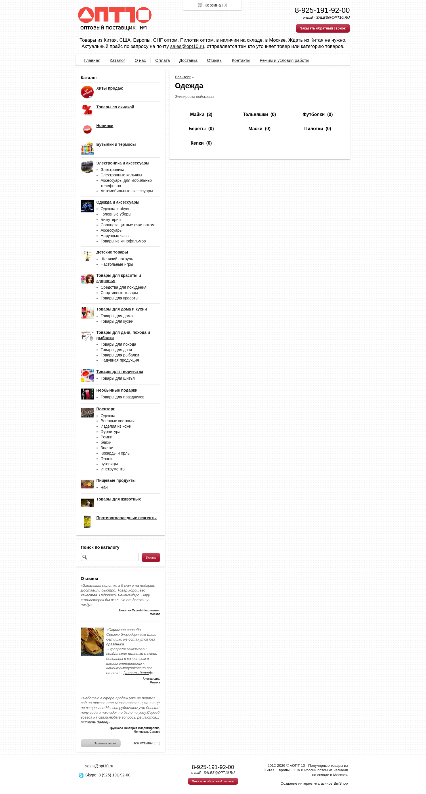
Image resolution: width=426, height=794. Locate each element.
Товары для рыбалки (120, 355)
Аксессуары (112, 230)
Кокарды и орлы (116, 453)
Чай (104, 487)
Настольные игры (117, 264)
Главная (92, 60)
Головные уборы (116, 214)
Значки (107, 447)
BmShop (341, 783)
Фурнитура (111, 431)
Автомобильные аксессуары (127, 191)
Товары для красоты (119, 298)
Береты (197, 128)
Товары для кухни (117, 321)
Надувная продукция (120, 360)
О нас (140, 60)
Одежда (108, 415)
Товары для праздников (122, 397)
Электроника (113, 169)
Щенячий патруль (117, 259)
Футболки (314, 114)
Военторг (183, 77)
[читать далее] (137, 673)
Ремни (107, 437)
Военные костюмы (118, 421)
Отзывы (215, 60)
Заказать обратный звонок (322, 28)
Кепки (197, 143)
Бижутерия (111, 219)
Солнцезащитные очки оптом (128, 225)
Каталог (117, 60)
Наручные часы (115, 235)
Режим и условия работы (284, 60)
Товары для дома (117, 316)
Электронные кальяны (121, 175)
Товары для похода (118, 344)
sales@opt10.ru (187, 46)
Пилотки (313, 128)
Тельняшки (255, 114)
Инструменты (113, 469)
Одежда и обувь (116, 208)
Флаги (106, 458)
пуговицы (109, 464)
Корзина (213, 5)
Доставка (188, 60)
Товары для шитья (118, 378)
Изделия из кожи (116, 426)
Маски (255, 128)
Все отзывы (142, 743)
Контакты (241, 60)
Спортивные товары (119, 292)
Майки (197, 114)
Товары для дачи (116, 349)
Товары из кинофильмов (123, 241)
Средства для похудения (124, 287)
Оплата (162, 60)
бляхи (106, 442)
